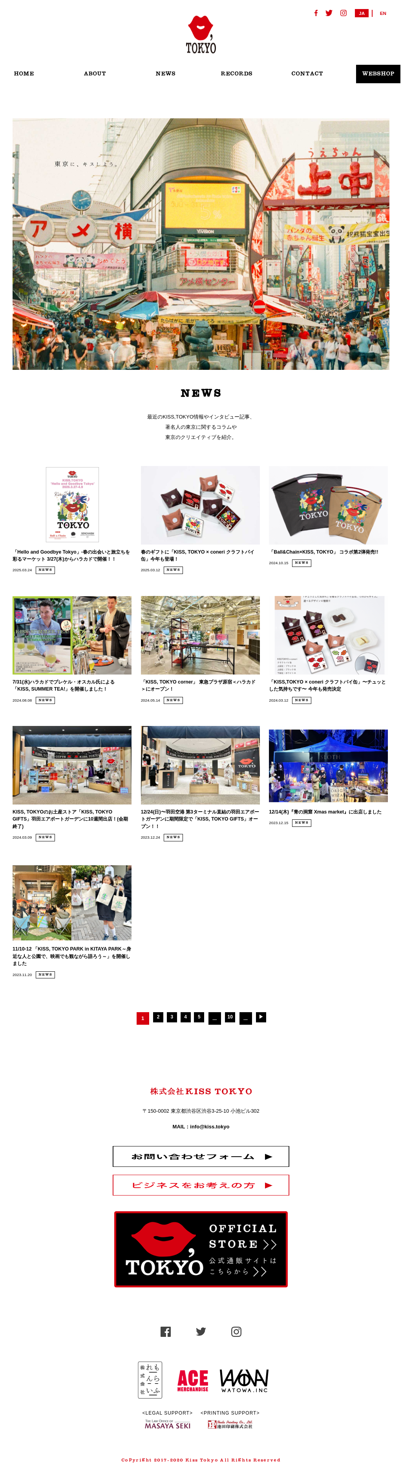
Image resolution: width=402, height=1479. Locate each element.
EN (383, 13)
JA (362, 13)
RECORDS (236, 74)
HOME (24, 74)
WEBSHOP (378, 74)
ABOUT (95, 74)
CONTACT (307, 74)
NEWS (165, 74)
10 (235, 1042)
